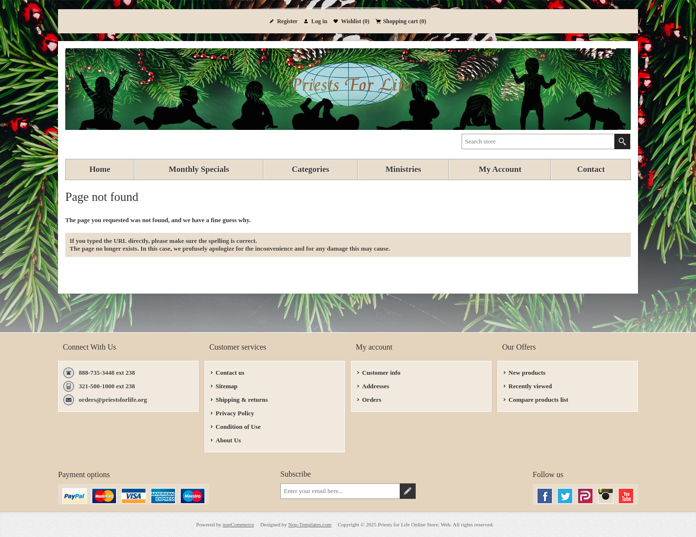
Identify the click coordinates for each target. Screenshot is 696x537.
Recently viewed (530, 386)
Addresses (375, 386)
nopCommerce (238, 524)
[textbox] (538, 141)
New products (527, 372)
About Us (228, 440)
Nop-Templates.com (309, 524)
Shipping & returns (242, 399)
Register (287, 21)
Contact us (230, 372)
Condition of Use (238, 426)
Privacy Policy (235, 413)
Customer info (381, 372)
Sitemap (227, 386)
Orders (371, 399)
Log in (319, 21)
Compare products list (538, 399)
